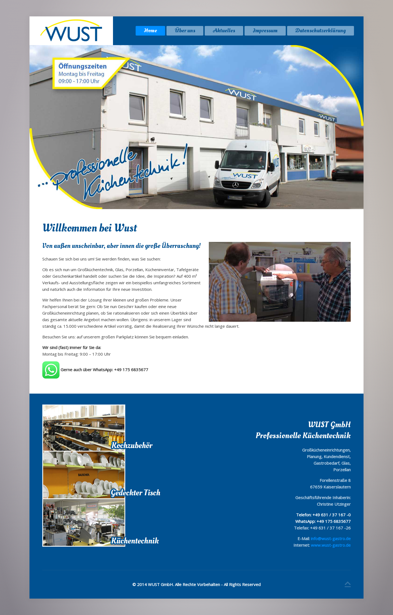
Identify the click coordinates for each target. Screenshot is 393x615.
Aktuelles (224, 30)
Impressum (265, 30)
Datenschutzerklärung (320, 30)
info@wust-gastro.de (331, 538)
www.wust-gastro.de (331, 545)
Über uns (185, 30)
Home (150, 30)
